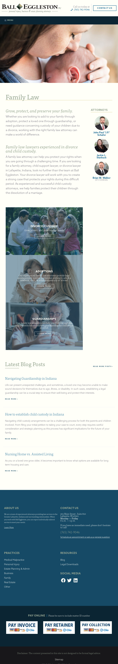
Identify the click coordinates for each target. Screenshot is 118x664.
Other (7, 586)
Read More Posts (103, 366)
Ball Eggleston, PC (31, 8)
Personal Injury (12, 564)
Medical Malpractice (14, 560)
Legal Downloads (69, 564)
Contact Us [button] (104, 8)
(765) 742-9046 (80, 9)
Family (7, 578)
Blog (62, 560)
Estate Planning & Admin (17, 568)
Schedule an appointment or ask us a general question (85, 537)
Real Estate (9, 582)
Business (8, 573)
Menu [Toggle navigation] (9, 20)
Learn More (44, 236)
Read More (11, 399)
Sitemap (59, 659)
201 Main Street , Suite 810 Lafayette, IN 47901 (73, 515)
